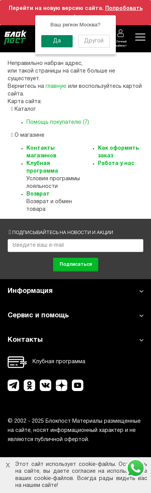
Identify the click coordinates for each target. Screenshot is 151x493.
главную (56, 86)
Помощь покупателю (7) (57, 122)
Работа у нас (116, 163)
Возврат (38, 194)
